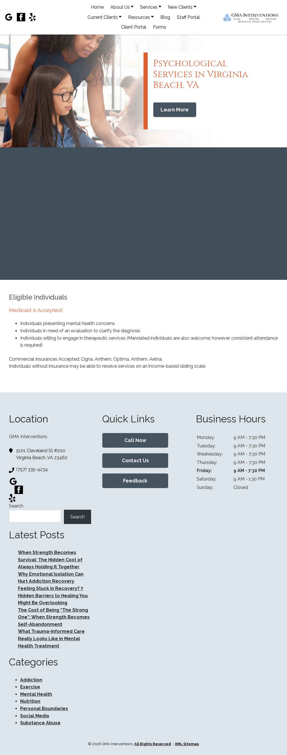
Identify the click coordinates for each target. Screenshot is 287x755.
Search (16, 506)
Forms (159, 27)
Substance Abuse (40, 723)
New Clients (182, 7)
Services (150, 7)
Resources (141, 17)
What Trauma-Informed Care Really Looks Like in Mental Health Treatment (51, 638)
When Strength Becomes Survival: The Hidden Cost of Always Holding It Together (50, 559)
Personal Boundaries (44, 708)
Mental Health (36, 694)
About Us (121, 7)
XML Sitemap (187, 744)
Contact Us (135, 460)
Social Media (34, 716)
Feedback (135, 481)
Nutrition (30, 701)
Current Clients (104, 17)
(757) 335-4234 (32, 469)
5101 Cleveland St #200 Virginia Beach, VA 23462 (41, 454)
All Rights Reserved (152, 744)
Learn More (175, 110)
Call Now (135, 440)
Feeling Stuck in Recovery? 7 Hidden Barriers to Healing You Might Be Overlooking (53, 595)
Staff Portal (188, 17)
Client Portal (133, 27)
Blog (165, 17)
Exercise (30, 687)
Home (97, 7)
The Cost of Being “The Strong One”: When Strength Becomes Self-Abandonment (54, 617)
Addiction (31, 680)
